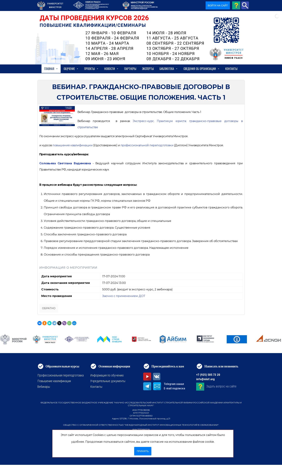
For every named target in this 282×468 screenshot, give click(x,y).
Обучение (71, 68)
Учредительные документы (107, 381)
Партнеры (130, 69)
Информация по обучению (107, 375)
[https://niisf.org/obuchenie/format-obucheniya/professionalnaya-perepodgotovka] (147, 145)
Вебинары (43, 386)
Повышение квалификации (54, 381)
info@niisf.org (205, 379)
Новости (111, 68)
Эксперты (148, 69)
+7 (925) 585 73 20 (208, 374)
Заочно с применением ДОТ (123, 296)
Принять (143, 451)
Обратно (48, 308)
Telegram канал (174, 384)
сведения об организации (201, 68)
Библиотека (169, 68)
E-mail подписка (174, 388)
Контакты (231, 69)
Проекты (91, 68)
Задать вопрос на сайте (221, 386)
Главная (51, 68)
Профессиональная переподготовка (60, 375)
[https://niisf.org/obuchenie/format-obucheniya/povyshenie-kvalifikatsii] (72, 145)
